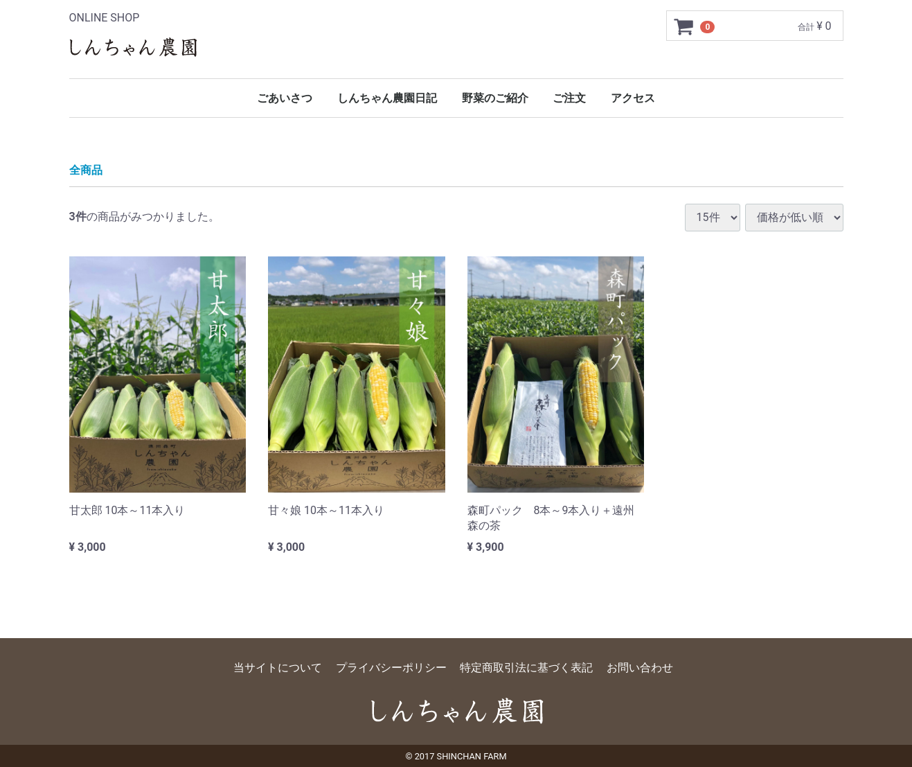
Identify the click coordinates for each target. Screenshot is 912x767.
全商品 (85, 170)
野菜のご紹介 (495, 98)
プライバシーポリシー (391, 667)
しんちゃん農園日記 (387, 98)
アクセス (633, 98)
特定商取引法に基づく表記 (526, 667)
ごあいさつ (284, 98)
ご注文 (569, 98)
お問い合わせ (640, 667)
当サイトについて (277, 667)
